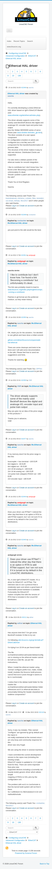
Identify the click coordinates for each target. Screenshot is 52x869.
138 (19, 76)
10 (13, 76)
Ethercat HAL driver (16, 93)
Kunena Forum (31, 853)
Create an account (26, 206)
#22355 (23, 317)
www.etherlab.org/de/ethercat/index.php (24, 115)
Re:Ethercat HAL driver (17, 223)
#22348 (23, 214)
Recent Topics (19, 41)
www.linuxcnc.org (14, 47)
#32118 (41, 712)
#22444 (23, 496)
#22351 (23, 255)
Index (9, 41)
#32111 (24, 617)
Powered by (20, 853)
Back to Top (44, 864)
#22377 (23, 439)
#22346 (23, 87)
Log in (14, 206)
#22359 (23, 380)
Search (30, 41)
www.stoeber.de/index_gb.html (29, 133)
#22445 (23, 539)
